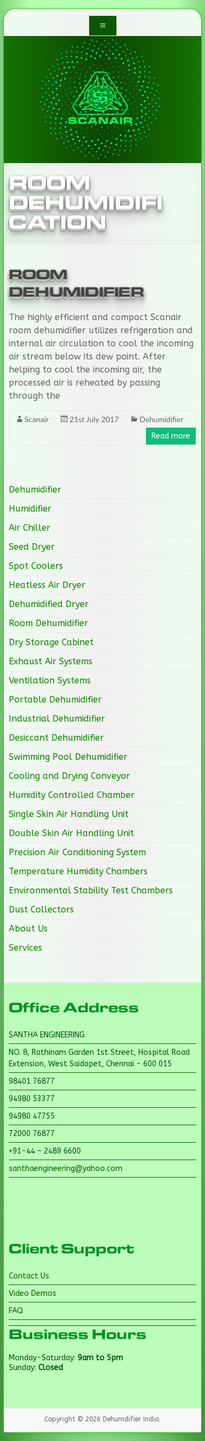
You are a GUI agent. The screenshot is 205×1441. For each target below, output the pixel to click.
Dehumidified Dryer (49, 604)
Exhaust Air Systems (50, 661)
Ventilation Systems (50, 680)
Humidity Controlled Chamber (71, 795)
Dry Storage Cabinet (51, 642)
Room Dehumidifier (48, 623)
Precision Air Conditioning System (77, 852)
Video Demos (32, 1293)
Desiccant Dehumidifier (56, 737)
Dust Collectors (41, 909)
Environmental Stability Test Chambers (91, 890)
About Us (28, 928)
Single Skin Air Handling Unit (68, 814)
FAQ (16, 1311)
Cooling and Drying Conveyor (69, 776)
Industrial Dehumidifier (57, 718)
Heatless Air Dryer (47, 585)
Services (25, 947)
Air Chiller (29, 528)
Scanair (37, 419)
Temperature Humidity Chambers (78, 871)
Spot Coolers (36, 566)
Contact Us (29, 1276)
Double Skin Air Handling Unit (71, 833)
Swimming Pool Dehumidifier (68, 757)
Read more (170, 436)
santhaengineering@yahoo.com (65, 1168)
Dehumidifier (161, 419)
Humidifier (30, 508)
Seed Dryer (32, 547)
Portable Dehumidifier (55, 699)
